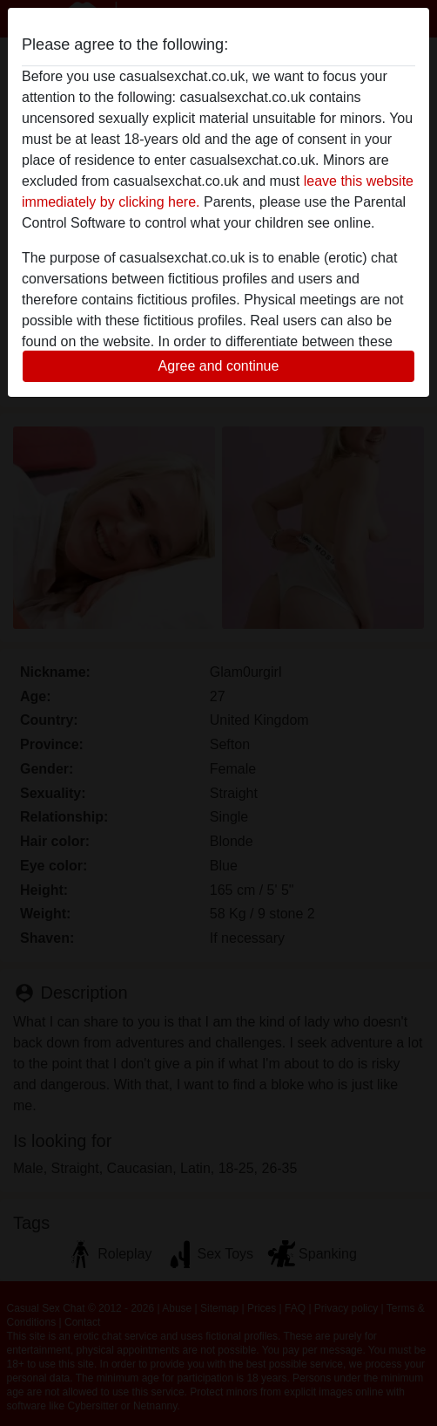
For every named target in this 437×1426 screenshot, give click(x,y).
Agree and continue (218, 365)
